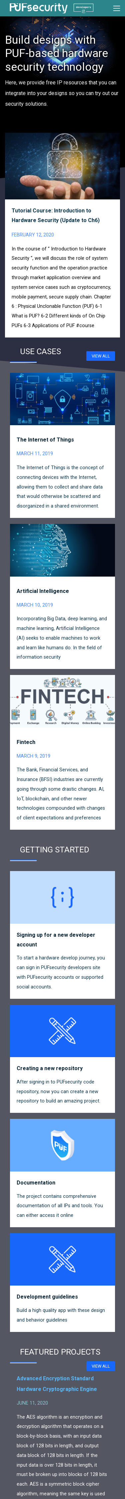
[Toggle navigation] (116, 8)
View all (101, 355)
